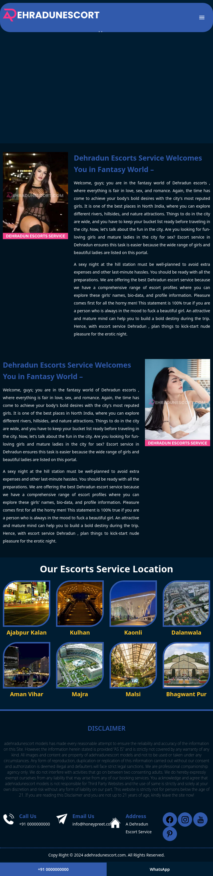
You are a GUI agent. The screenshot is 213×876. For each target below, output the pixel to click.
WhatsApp (160, 869)
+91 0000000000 (34, 824)
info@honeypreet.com (93, 824)
